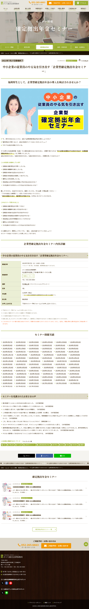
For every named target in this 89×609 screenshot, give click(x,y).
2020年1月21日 (47, 370)
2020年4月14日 (7, 370)
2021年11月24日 (8, 361)
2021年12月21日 (74, 358)
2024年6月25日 (47, 345)
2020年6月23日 (75, 367)
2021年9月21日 (35, 361)
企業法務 (16, 9)
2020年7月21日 (62, 367)
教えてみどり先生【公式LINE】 (6, 592)
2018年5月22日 (60, 380)
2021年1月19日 (60, 364)
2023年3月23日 (34, 351)
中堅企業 (11, 445)
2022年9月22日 (35, 355)
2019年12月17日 (60, 370)
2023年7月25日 (60, 348)
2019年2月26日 (21, 377)
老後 (67, 445)
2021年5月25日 (7, 364)
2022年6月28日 (75, 355)
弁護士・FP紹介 (50, 9)
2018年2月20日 (21, 383)
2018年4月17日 (73, 380)
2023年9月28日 (34, 348)
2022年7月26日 (62, 355)
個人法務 (27, 9)
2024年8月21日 (21, 345)
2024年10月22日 (75, 342)
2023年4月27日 (21, 351)
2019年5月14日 (61, 374)
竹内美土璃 (83, 60)
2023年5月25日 (7, 351)
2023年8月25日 (47, 348)
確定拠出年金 (44, 47)
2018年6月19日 (47, 380)
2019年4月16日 (74, 374)
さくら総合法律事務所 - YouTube (10, 583)
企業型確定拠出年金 (44, 445)
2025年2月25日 (21, 342)
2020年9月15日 (35, 367)
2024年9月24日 (7, 345)
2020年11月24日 (8, 367)
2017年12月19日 (47, 383)
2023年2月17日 (47, 351)
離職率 (82, 445)
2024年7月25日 (34, 345)
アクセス (83, 3)
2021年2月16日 (47, 364)
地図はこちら (27, 276)
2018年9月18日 (7, 380)
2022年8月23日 (48, 355)
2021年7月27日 (62, 361)
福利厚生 (55, 445)
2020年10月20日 (22, 367)
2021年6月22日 (75, 361)
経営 (62, 445)
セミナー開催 (9, 47)
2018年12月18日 (47, 377)
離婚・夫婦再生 (80, 47)
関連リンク (48, 602)
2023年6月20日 (73, 348)
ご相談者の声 (72, 9)
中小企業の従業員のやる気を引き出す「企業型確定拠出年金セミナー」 (22, 463)
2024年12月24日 (47, 342)
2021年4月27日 (21, 364)
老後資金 (74, 445)
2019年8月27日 (21, 374)
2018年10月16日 (75, 377)
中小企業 (19, 445)
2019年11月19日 (74, 370)
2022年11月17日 (8, 355)
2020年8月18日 (48, 367)
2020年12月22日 (74, 364)
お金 (4, 445)
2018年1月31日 (34, 383)
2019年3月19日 (7, 377)
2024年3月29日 (73, 345)
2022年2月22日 (47, 358)
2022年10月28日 (22, 355)
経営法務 (27, 47)
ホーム (5, 9)
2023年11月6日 (21, 348)
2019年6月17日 (48, 374)
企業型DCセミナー (30, 445)
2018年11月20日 (61, 377)
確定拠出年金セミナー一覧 (43, 529)
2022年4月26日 (21, 358)
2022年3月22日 (34, 358)
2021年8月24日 (48, 361)
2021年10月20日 (22, 361)
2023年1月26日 (60, 351)
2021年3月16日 (34, 364)
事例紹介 (83, 9)
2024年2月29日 (7, 348)
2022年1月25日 (60, 358)
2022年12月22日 (74, 351)
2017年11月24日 (61, 383)
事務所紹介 (38, 9)
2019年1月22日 (34, 377)
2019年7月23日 (34, 374)
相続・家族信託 (62, 47)
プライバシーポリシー (35, 602)
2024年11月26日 (61, 342)
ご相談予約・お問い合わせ (61, 3)
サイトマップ (57, 602)
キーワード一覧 (27, 441)
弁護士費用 (61, 9)
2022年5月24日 (7, 358)
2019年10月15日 (8, 374)
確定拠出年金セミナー (71, 60)
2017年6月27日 (75, 383)
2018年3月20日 (7, 383)
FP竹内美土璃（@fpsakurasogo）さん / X (2, 592)
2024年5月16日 (60, 345)
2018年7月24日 (34, 380)
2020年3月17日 (21, 370)
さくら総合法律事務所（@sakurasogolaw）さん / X (2, 583)
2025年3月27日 (7, 342)
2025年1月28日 (34, 342)
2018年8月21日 (21, 380)
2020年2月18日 (34, 370)
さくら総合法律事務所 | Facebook (6, 583)
